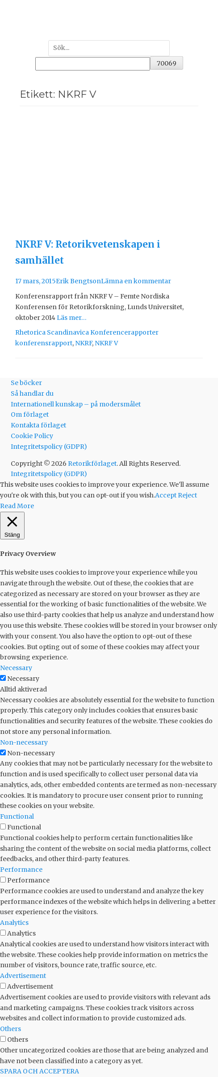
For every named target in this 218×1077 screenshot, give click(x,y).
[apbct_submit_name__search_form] (166, 63)
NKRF (83, 343)
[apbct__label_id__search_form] (92, 63)
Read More (17, 506)
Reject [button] (187, 495)
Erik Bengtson (78, 281)
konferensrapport (43, 343)
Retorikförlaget (92, 464)
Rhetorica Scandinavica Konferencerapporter (87, 332)
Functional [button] (17, 816)
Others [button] (10, 1029)
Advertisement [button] (23, 976)
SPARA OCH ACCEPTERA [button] (39, 1071)
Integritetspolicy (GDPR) (49, 447)
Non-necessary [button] (24, 742)
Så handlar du (32, 393)
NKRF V (106, 343)
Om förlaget (30, 414)
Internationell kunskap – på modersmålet (76, 404)
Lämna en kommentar (136, 281)
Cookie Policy (32, 436)
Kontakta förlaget (38, 425)
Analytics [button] (14, 923)
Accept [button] (165, 495)
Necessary (23, 679)
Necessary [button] (16, 668)
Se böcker (26, 383)
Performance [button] (21, 870)
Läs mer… (72, 318)
